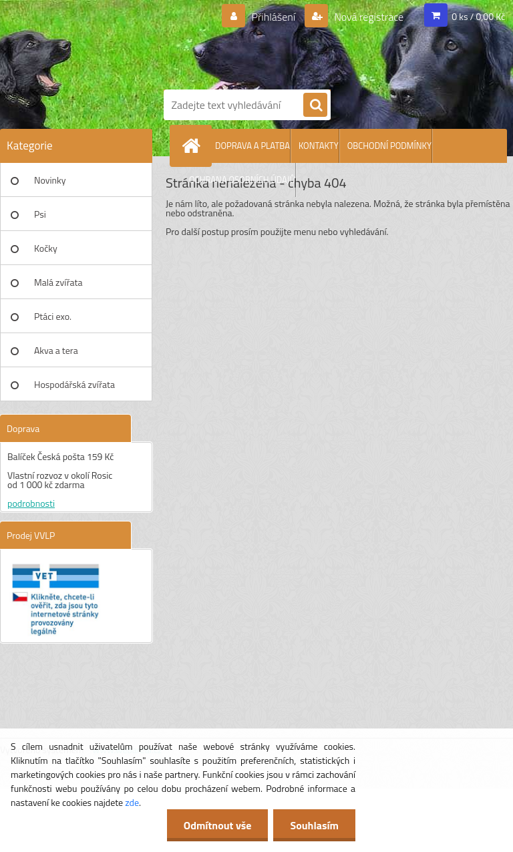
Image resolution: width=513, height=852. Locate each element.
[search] (315, 105)
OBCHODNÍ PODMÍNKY (389, 145)
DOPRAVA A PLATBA (252, 145)
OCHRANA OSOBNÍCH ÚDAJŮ (242, 179)
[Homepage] (193, 145)
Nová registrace (368, 17)
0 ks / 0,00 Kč (478, 16)
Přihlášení (273, 17)
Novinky (49, 180)
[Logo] (334, 42)
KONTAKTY (319, 145)
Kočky (45, 248)
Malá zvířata (58, 282)
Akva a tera (56, 350)
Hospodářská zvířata (74, 384)
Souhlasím (314, 825)
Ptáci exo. (52, 316)
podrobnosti (31, 503)
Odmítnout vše (218, 825)
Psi (40, 214)
